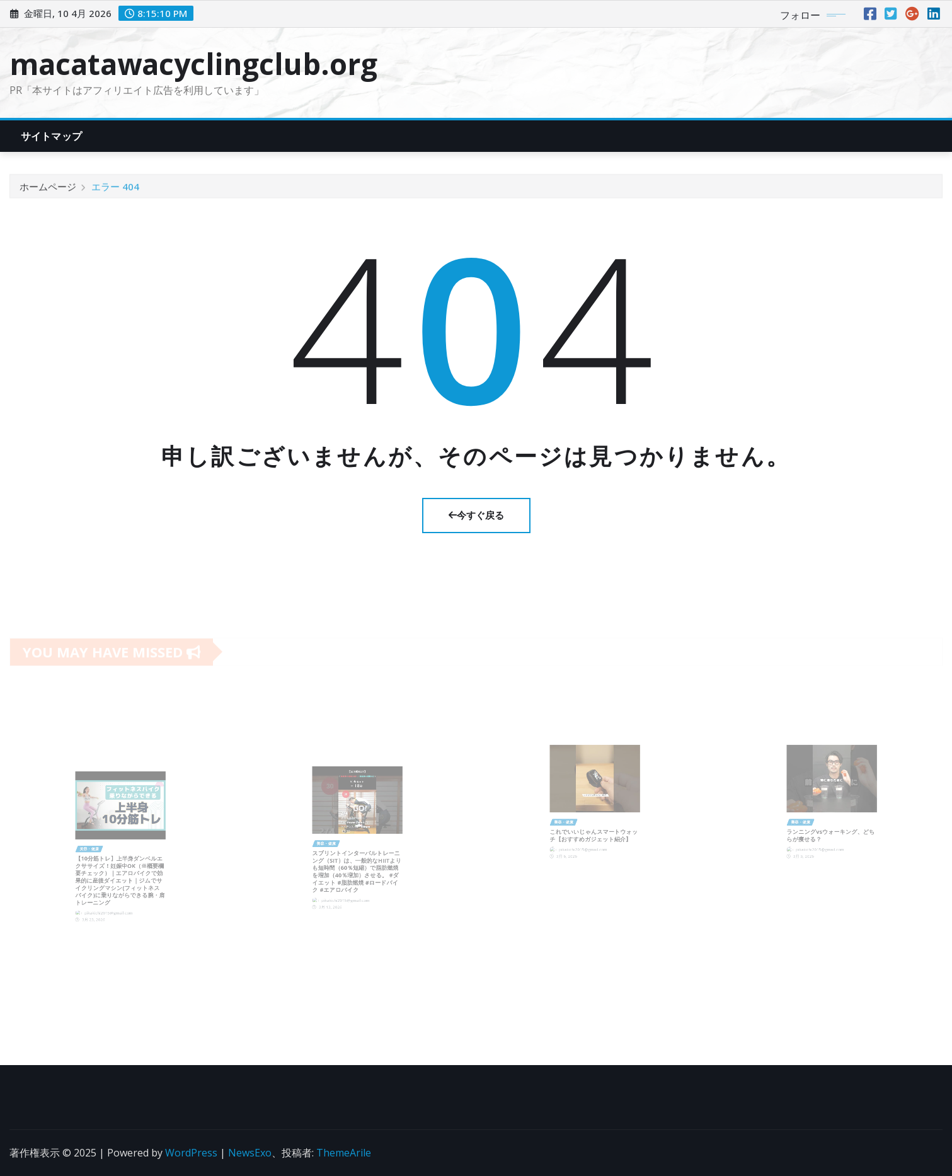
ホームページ (48, 191)
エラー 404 (115, 191)
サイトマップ (51, 136)
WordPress (191, 1153)
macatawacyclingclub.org (193, 63)
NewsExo (250, 1153)
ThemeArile (343, 1153)
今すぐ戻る (476, 515)
